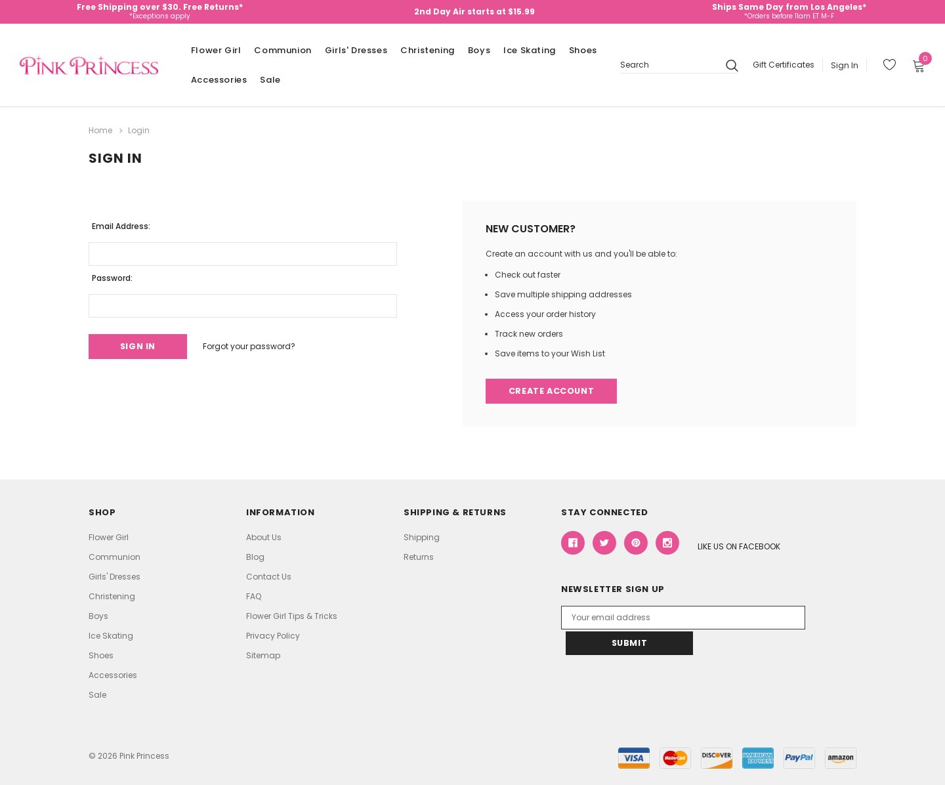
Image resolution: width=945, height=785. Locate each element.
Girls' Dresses (356, 50)
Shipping (422, 537)
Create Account (553, 391)
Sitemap (263, 655)
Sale (270, 80)
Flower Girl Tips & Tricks (291, 616)
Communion (282, 50)
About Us (264, 537)
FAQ (253, 596)
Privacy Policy (273, 635)
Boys (479, 50)
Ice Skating (529, 50)
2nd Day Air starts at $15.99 (474, 11)
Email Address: (121, 224)
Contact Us (268, 576)
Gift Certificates (783, 64)
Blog (255, 556)
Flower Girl (216, 50)
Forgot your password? (255, 345)
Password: (112, 276)
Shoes (583, 50)
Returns (419, 556)
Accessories (219, 80)
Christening (427, 50)
